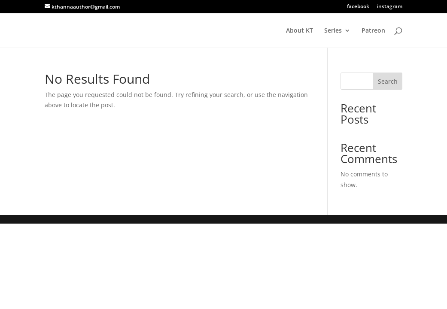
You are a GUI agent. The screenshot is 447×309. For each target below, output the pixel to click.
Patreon (373, 30)
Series (333, 30)
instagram (389, 7)
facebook (358, 7)
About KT (299, 30)
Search (388, 81)
